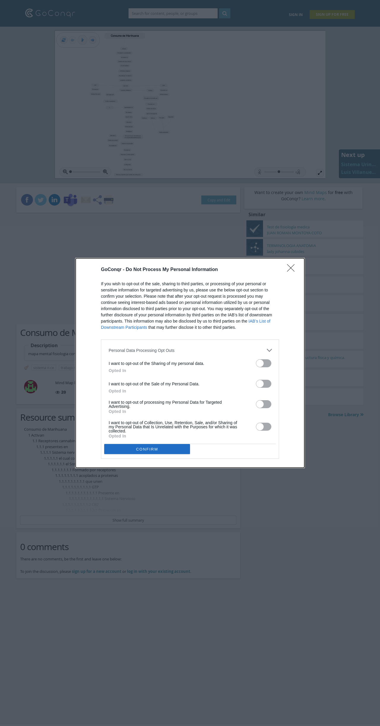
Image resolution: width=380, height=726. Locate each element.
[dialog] (190, 363)
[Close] (292, 269)
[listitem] (190, 350)
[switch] (263, 363)
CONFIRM (147, 449)
